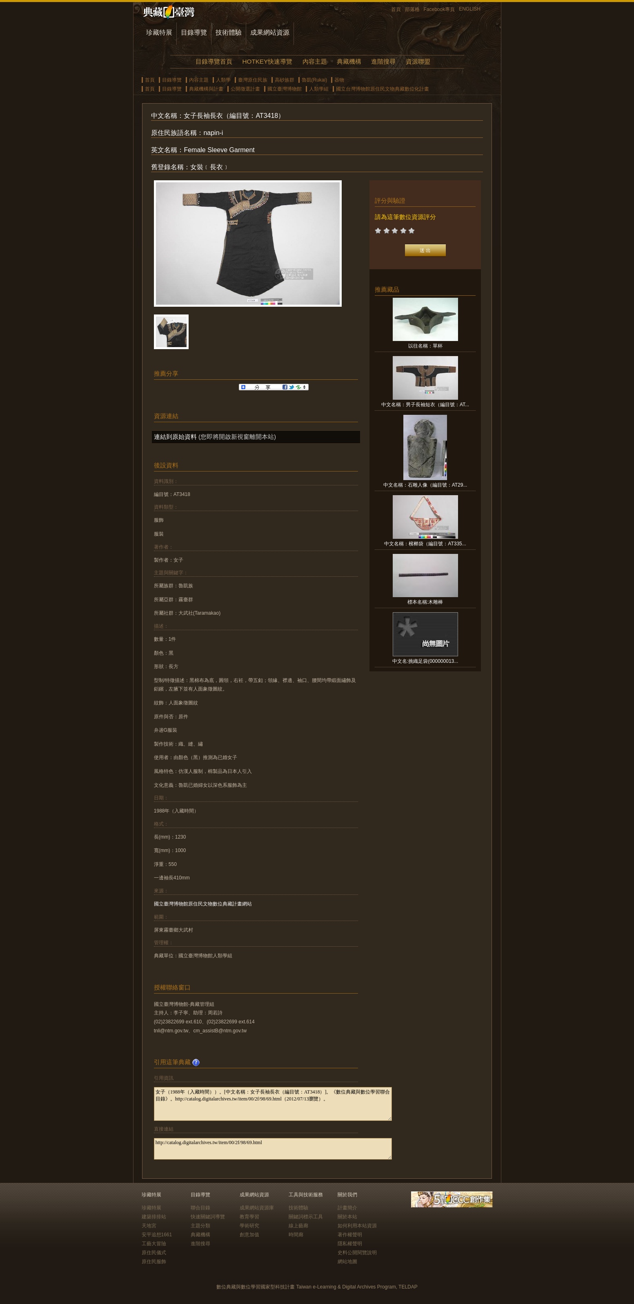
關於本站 (347, 1217)
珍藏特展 (159, 32)
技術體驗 (229, 32)
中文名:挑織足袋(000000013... (425, 661)
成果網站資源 (269, 32)
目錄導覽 (194, 32)
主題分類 (200, 1226)
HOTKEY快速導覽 (267, 61)
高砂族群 (284, 80)
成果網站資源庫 (257, 1208)
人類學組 (319, 89)
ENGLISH (470, 9)
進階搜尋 (383, 61)
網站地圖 (347, 1261)
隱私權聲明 (350, 1243)
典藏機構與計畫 (206, 89)
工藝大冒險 (154, 1243)
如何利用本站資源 (357, 1226)
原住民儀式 (154, 1252)
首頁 (396, 9)
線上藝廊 (298, 1226)
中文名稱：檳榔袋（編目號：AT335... (425, 544)
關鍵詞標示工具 (306, 1217)
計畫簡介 (347, 1208)
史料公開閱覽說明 (357, 1252)
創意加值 (249, 1235)
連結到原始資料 (175, 436)
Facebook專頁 (439, 9)
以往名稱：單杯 (425, 346)
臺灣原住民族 (252, 80)
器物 (339, 80)
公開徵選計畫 (245, 89)
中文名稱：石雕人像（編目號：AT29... (425, 485)
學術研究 (249, 1226)
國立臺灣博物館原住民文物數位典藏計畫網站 (203, 904)
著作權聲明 (350, 1235)
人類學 (223, 80)
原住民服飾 (154, 1261)
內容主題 (315, 61)
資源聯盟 (418, 61)
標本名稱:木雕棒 (425, 602)
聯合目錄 (200, 1208)
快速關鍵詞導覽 (208, 1217)
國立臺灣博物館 (284, 89)
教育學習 (249, 1217)
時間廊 (296, 1235)
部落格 (412, 9)
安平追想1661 (157, 1235)
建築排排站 (154, 1217)
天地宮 (149, 1226)
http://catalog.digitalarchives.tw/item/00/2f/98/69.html (273, 1149)
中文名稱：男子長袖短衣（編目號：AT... (425, 404)
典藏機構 (349, 61)
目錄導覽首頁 (214, 61)
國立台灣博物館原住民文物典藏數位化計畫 (382, 89)
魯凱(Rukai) (314, 80)
